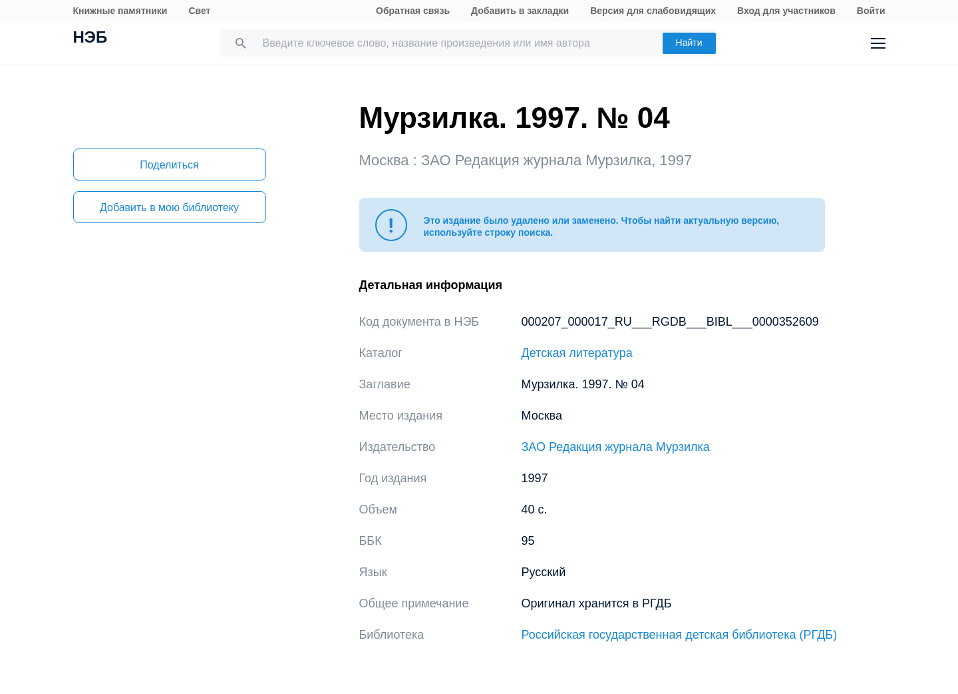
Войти (871, 10)
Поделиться (169, 165)
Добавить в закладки (520, 10)
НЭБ (90, 38)
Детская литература (577, 353)
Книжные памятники (120, 10)
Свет (199, 10)
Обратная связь (413, 10)
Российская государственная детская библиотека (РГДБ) (680, 634)
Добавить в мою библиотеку (169, 207)
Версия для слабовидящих (653, 10)
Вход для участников (786, 10)
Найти (689, 42)
